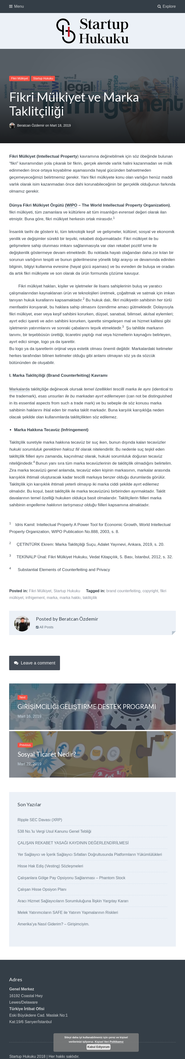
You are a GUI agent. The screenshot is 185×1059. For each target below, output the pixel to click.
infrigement (35, 598)
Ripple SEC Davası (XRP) (40, 820)
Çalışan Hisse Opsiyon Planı (42, 889)
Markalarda (19, 389)
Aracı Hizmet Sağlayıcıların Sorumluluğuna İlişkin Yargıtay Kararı (73, 901)
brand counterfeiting (123, 591)
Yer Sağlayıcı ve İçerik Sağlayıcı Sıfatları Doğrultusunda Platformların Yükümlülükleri (90, 854)
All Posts (44, 627)
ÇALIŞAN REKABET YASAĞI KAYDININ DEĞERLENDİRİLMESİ (73, 843)
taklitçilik (90, 598)
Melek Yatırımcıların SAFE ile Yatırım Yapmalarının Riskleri (68, 912)
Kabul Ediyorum (98, 1047)
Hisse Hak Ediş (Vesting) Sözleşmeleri (50, 866)
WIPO (71, 205)
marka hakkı (69, 598)
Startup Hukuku (43, 78)
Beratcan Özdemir (31, 125)
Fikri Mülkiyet (19, 78)
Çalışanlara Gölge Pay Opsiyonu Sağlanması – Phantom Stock (71, 878)
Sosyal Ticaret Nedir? (47, 754)
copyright (150, 591)
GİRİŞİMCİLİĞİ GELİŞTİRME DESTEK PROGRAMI (87, 706)
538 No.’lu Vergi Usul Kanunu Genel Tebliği (54, 831)
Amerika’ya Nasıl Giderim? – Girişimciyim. (53, 924)
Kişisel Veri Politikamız (109, 1041)
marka (52, 598)
